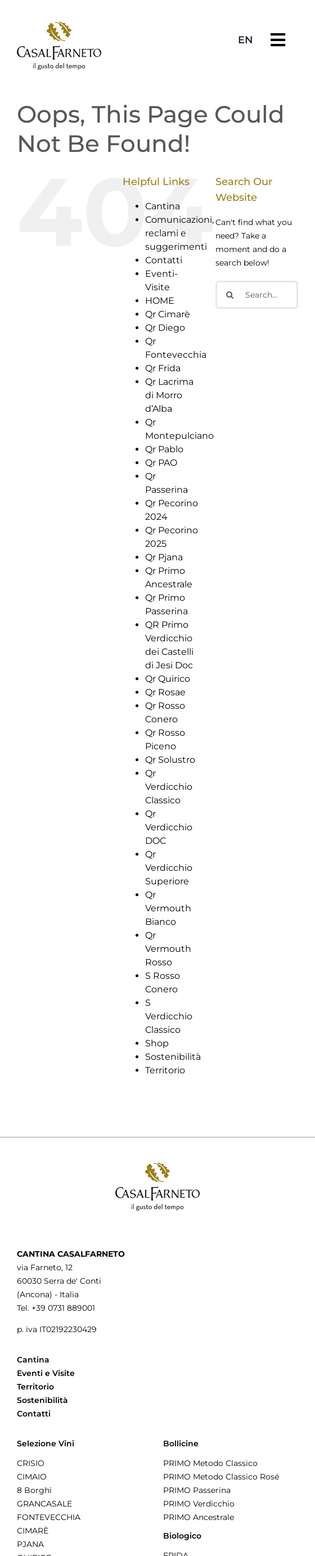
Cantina (162, 206)
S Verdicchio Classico (168, 1016)
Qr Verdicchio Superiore (168, 868)
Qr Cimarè (167, 314)
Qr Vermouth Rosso (168, 949)
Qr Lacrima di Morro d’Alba (169, 395)
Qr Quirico (167, 678)
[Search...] (256, 295)
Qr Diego (165, 327)
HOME (159, 300)
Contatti (163, 260)
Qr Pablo (164, 449)
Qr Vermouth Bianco (168, 908)
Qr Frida (163, 368)
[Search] (229, 295)
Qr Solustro (170, 759)
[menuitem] (245, 40)
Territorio (165, 1070)
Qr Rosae (165, 692)
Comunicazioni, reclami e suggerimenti (179, 233)
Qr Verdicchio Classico (168, 787)
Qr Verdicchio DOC (168, 827)
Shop (157, 1043)
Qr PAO (161, 462)
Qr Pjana (164, 557)
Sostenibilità (173, 1056)
